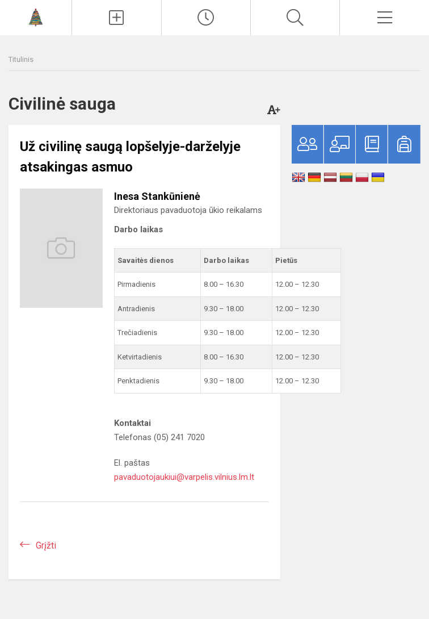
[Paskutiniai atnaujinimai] (206, 17)
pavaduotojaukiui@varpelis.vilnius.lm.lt (184, 477)
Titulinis (21, 59)
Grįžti (46, 545)
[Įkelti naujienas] (116, 17)
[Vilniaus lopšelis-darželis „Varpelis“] (35, 16)
